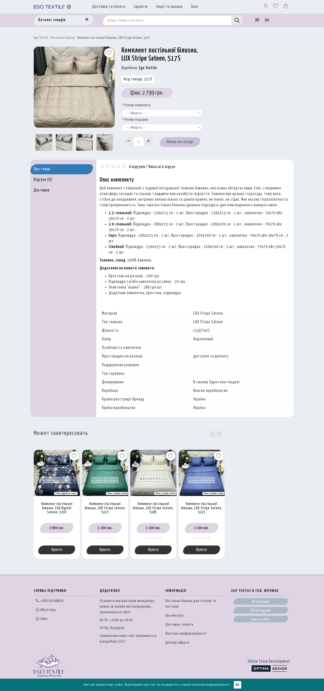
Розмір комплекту (137, 105)
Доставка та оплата (108, 7)
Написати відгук (161, 167)
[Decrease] (129, 141)
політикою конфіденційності (211, 684)
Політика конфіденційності (185, 634)
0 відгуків (137, 167)
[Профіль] (266, 7)
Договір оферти (177, 643)
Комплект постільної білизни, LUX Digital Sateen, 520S (56, 508)
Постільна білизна (63, 37)
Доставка (41, 190)
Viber (42, 619)
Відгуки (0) (43, 180)
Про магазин (174, 616)
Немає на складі (180, 142)
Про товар (42, 169)
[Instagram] (69, 7)
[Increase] (148, 141)
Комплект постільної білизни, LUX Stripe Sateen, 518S (153, 508)
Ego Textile (41, 37)
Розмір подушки (136, 119)
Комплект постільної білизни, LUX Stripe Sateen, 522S (201, 508)
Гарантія (141, 7)
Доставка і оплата (179, 625)
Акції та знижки (169, 7)
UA (267, 20)
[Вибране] (276, 7)
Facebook (260, 602)
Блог (195, 7)
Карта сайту (261, 620)
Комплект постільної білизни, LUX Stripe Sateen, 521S (105, 508)
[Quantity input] (138, 141)
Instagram (261, 611)
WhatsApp (46, 610)
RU (257, 20)
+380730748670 (49, 601)
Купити (57, 550)
